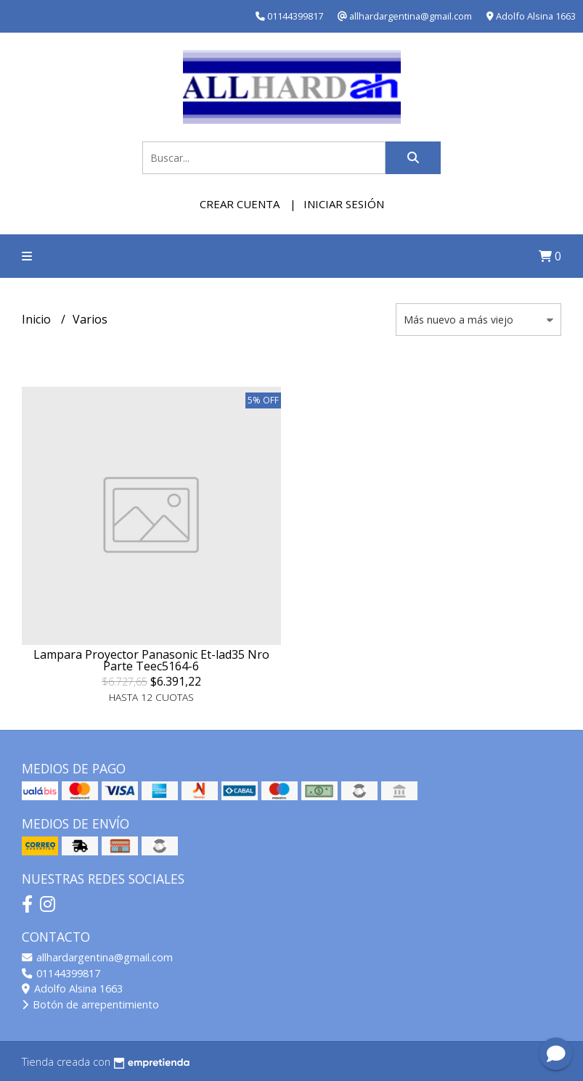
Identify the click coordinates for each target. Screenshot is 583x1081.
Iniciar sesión (343, 204)
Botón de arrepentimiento (90, 1004)
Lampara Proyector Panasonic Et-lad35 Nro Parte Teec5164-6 (151, 660)
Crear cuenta (240, 204)
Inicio (38, 319)
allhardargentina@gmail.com (97, 957)
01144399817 (61, 973)
